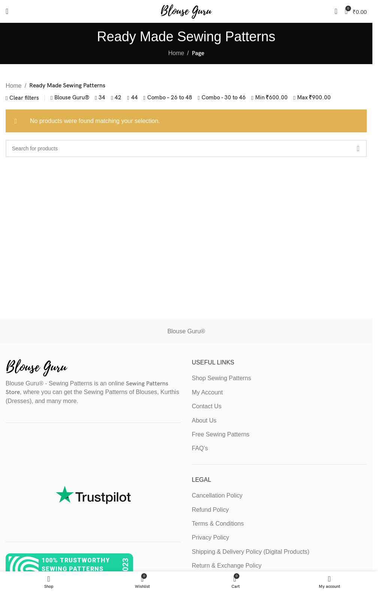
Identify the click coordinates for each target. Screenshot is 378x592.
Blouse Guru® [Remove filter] (71, 97)
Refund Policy (210, 510)
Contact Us (206, 406)
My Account (207, 392)
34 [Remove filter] (102, 97)
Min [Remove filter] (271, 97)
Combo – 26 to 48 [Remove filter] (169, 97)
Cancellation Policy (217, 495)
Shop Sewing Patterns (221, 378)
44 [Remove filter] (134, 97)
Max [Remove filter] (314, 97)
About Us (204, 420)
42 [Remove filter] (118, 97)
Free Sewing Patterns (221, 434)
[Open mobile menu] (7, 11)
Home (176, 53)
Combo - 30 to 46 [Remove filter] (224, 97)
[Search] (336, 11)
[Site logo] (186, 10)
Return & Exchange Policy (226, 565)
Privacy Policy (210, 537)
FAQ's (200, 448)
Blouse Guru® (186, 331)
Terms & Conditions (218, 523)
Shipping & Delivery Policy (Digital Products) (250, 552)
